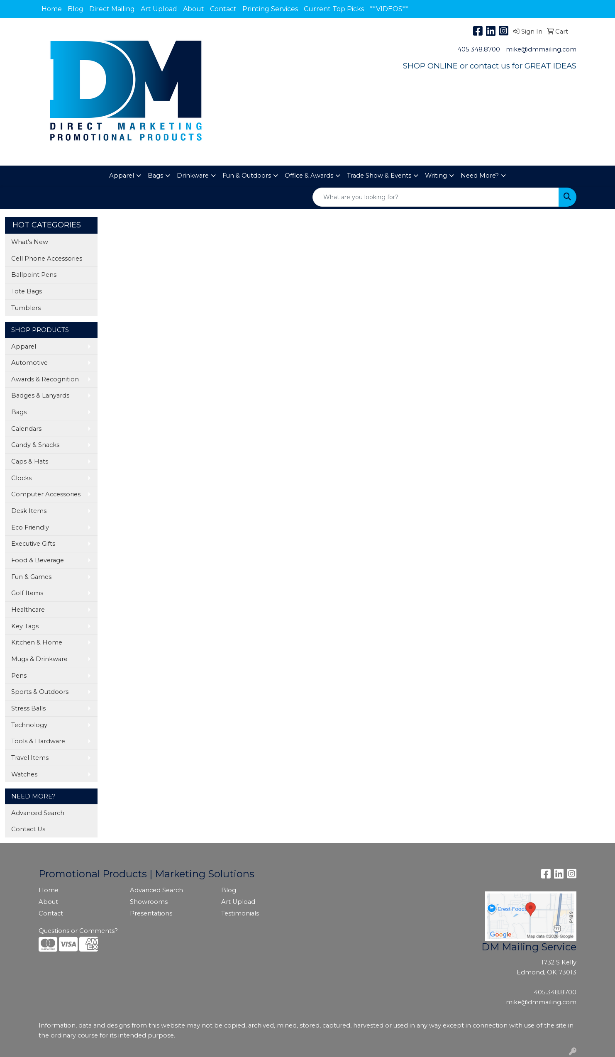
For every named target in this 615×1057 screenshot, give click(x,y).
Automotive (29, 362)
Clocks (21, 478)
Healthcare (28, 609)
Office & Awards (309, 175)
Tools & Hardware (38, 741)
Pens (19, 675)
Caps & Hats (29, 461)
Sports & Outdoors (39, 692)
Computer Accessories (46, 494)
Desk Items (28, 511)
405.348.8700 (478, 49)
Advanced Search (37, 813)
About (193, 9)
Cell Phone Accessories (46, 258)
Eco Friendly (30, 527)
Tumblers (26, 308)
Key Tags (25, 626)
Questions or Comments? (78, 931)
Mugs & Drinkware (39, 659)
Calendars (26, 428)
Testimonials (240, 913)
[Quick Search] (435, 197)
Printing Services (270, 9)
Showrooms (149, 902)
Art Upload (159, 9)
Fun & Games (31, 577)
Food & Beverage (37, 560)
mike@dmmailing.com (541, 49)
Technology (29, 725)
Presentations (151, 913)
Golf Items (27, 593)
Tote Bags (26, 291)
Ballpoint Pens (33, 274)
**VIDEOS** (389, 9)
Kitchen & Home (36, 642)
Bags (155, 175)
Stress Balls (28, 708)
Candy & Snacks (35, 445)
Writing (436, 175)
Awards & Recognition (45, 379)
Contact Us (28, 829)
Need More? (480, 175)
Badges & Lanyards (40, 395)
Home (51, 9)
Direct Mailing (112, 9)
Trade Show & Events (379, 175)
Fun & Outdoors (246, 175)
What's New (29, 242)
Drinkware (193, 175)
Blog (75, 9)
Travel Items (30, 758)
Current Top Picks (334, 9)
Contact (223, 9)
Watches (24, 774)
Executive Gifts (33, 543)
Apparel (121, 175)
